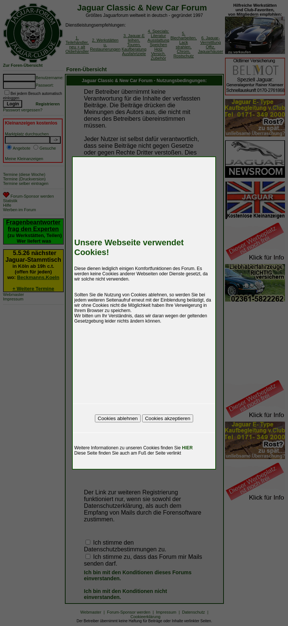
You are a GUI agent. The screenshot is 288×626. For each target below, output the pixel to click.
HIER (187, 447)
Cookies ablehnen (118, 418)
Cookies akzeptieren (167, 418)
